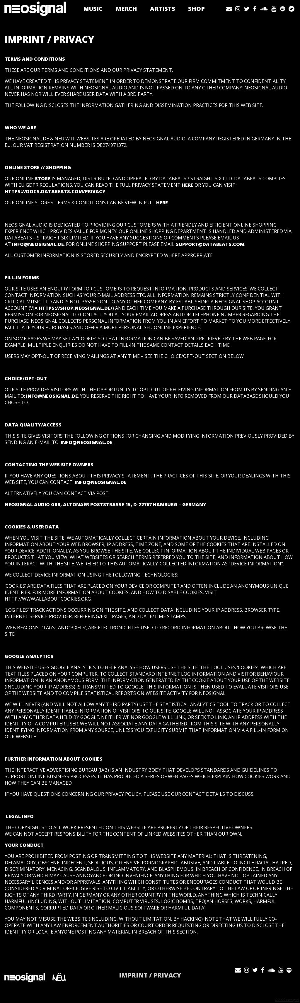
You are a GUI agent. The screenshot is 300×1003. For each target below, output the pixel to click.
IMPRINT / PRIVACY (150, 975)
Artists (164, 9)
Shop (198, 9)
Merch (128, 9)
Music (95, 9)
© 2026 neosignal (287, 1000)
